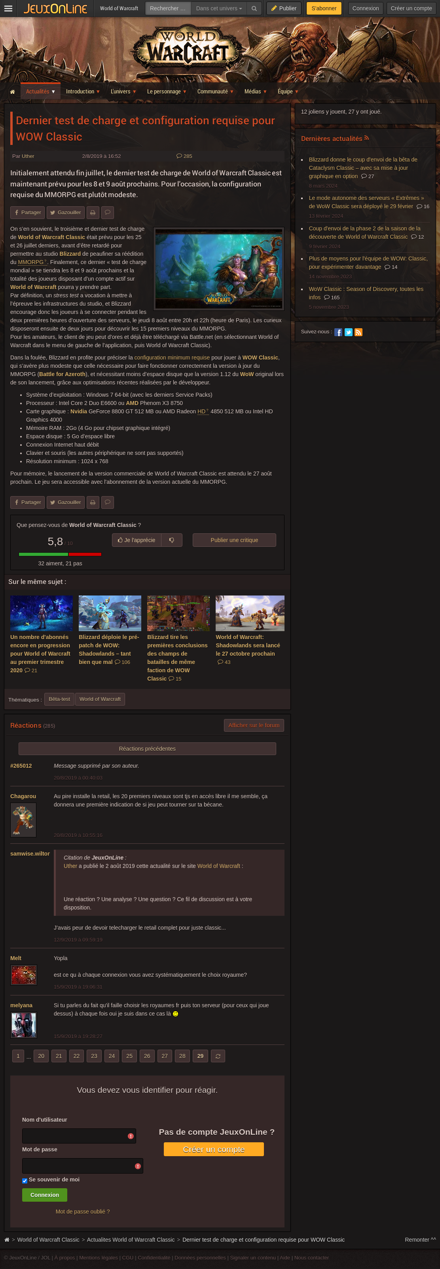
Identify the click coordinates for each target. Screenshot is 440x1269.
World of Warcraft (33, 287)
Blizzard (70, 254)
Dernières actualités (332, 138)
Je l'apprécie (136, 540)
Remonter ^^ (420, 1240)
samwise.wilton (30, 853)
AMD (132, 403)
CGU (128, 1258)
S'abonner (323, 8)
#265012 (21, 766)
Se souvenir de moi (54, 1179)
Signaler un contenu (253, 1258)
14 (391, 267)
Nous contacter (311, 1258)
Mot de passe (39, 1149)
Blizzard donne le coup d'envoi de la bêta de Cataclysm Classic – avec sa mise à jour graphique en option (363, 167)
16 (423, 206)
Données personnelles (200, 1258)
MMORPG (31, 262)
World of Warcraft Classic (51, 237)
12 (417, 237)
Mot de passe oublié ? (83, 1211)
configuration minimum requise (172, 357)
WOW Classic (260, 357)
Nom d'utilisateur (44, 1120)
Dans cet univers (219, 8)
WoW (247, 374)
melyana (21, 1005)
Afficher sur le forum (253, 725)
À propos (65, 1258)
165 (331, 298)
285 (184, 156)
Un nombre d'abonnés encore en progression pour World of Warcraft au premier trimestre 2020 (40, 654)
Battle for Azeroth (62, 374)
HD (201, 411)
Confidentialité (154, 1258)
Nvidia (78, 411)
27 (367, 176)
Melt (15, 958)
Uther (28, 156)
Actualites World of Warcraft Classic (131, 1240)
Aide (285, 1258)
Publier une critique (234, 540)
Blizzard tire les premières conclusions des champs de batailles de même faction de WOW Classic (177, 658)
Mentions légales (98, 1258)
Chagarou (23, 796)
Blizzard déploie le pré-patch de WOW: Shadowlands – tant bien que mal (109, 649)
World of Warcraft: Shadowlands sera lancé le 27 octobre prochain (248, 649)
